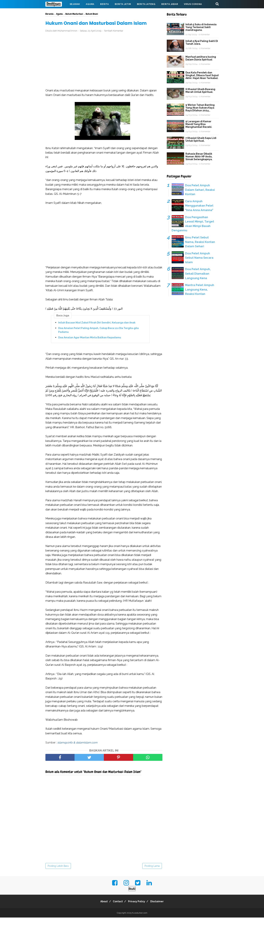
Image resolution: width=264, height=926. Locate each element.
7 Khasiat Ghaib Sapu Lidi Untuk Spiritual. (200, 139)
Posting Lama (152, 874)
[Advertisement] (103, 69)
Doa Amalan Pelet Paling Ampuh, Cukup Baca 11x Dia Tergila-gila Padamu (98, 338)
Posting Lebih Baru (58, 874)
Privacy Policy (137, 910)
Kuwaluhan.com (139, 921)
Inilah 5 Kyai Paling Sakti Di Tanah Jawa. (201, 42)
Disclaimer (160, 910)
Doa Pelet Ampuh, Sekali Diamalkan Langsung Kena (198, 274)
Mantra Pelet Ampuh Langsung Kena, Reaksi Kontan (199, 289)
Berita (104, 4)
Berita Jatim (123, 4)
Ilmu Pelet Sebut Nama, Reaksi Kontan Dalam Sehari (200, 242)
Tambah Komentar (113, 39)
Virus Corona (193, 4)
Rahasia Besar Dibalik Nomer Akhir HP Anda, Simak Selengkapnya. (199, 156)
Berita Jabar (169, 4)
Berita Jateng (146, 4)
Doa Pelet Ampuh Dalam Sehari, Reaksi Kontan (200, 190)
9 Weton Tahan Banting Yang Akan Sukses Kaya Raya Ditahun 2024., (200, 108)
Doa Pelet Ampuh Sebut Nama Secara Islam (199, 258)
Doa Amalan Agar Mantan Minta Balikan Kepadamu (89, 345)
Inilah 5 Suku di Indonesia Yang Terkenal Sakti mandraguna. (201, 27)
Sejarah (75, 4)
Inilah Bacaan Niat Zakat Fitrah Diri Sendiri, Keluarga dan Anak (96, 331)
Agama (90, 4)
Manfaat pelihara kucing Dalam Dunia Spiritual (200, 58)
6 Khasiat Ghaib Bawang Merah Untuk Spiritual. (200, 90)
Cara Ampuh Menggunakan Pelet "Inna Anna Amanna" (199, 206)
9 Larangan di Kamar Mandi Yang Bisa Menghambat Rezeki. (198, 124)
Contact (117, 910)
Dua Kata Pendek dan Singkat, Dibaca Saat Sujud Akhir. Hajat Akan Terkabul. (202, 75)
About (100, 910)
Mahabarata (56, 12)
